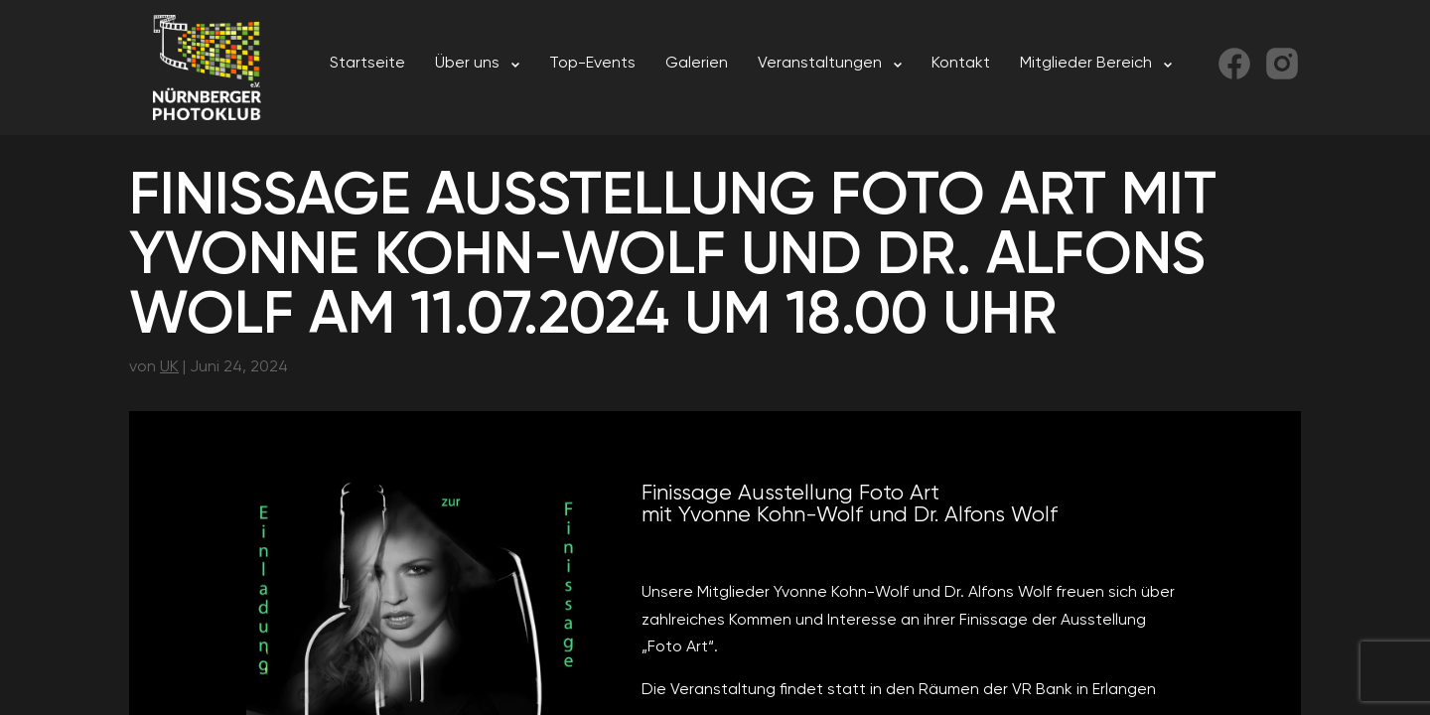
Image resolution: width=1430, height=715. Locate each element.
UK (169, 366)
